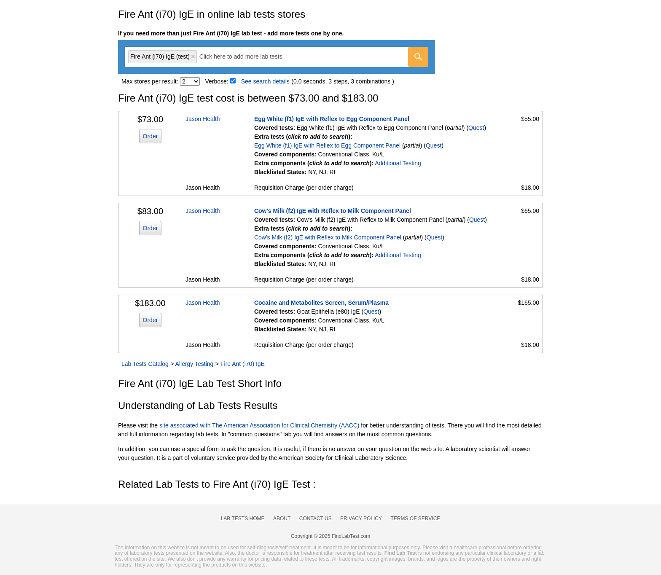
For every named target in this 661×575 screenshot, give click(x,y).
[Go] (418, 57)
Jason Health (202, 119)
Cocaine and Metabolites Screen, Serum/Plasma (321, 302)
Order (150, 136)
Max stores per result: (149, 81)
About (281, 518)
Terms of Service (416, 518)
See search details (265, 81)
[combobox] (276, 57)
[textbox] (247, 56)
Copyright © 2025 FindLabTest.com (330, 536)
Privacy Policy (361, 518)
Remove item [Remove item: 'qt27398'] (193, 56)
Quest (476, 127)
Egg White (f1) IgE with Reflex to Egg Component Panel (331, 119)
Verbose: (216, 81)
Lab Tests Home (243, 518)
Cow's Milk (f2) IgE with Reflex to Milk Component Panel (332, 210)
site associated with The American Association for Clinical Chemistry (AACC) (259, 425)
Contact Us (315, 518)
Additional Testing (398, 163)
